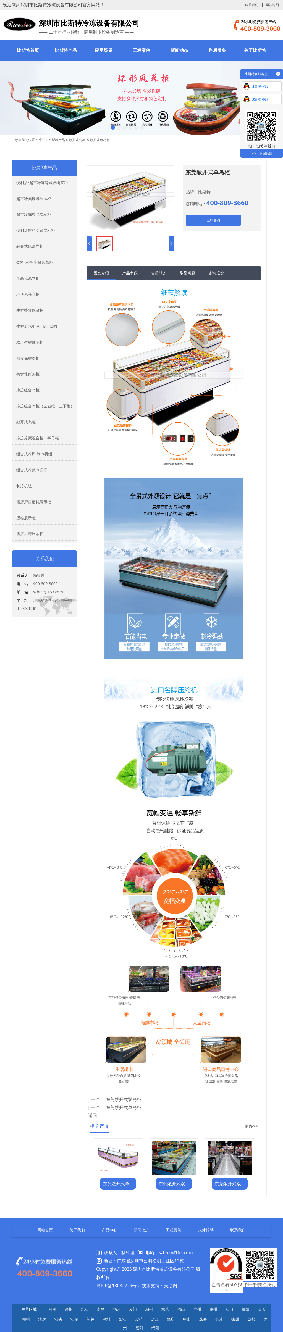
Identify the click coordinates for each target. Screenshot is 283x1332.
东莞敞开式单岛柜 (123, 1107)
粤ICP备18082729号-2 (118, 1286)
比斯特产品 (66, 50)
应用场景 (103, 50)
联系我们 (251, 5)
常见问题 (187, 272)
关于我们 (77, 1230)
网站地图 (272, 5)
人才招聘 (206, 1230)
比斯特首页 (28, 50)
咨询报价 (216, 272)
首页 (41, 140)
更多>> (251, 1126)
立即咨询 (213, 220)
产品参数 (130, 272)
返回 (92, 1115)
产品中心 (109, 1230)
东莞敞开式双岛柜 (123, 1099)
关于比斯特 (255, 50)
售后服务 (217, 50)
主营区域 (29, 1309)
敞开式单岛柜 (100, 140)
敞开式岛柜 (77, 140)
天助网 (170, 1286)
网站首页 (45, 1230)
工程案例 (141, 50)
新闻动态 (179, 50)
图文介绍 (101, 272)
